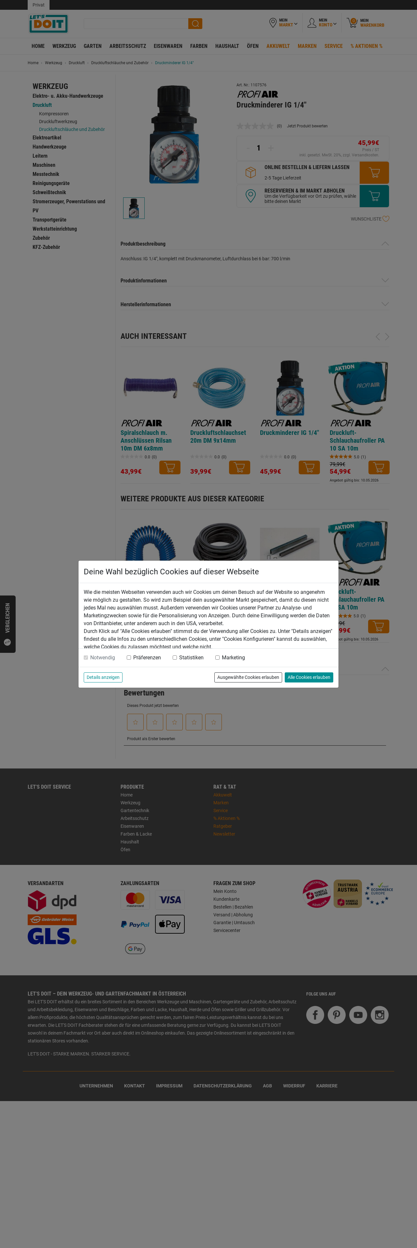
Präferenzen (147, 657)
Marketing (233, 657)
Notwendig (102, 657)
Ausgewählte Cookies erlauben (248, 677)
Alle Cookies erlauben (309, 677)
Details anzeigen (103, 677)
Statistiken (191, 657)
